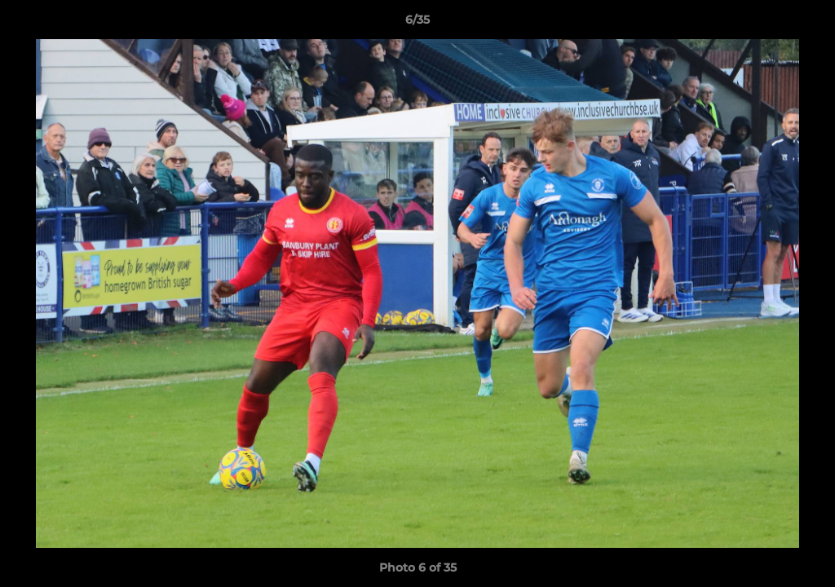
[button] (805, 23)
